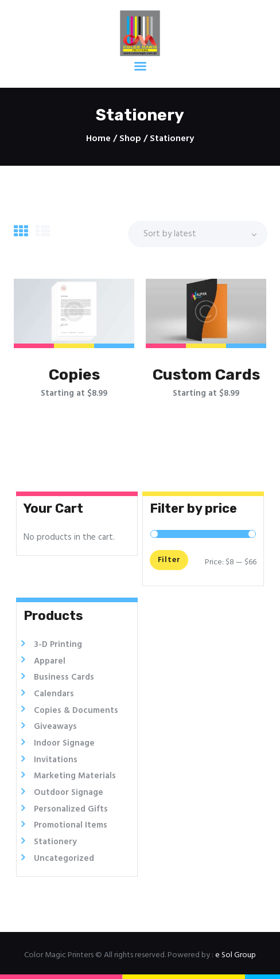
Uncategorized (64, 858)
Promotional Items (70, 825)
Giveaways (55, 727)
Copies (74, 374)
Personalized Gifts (71, 809)
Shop (130, 138)
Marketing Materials (75, 776)
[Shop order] (198, 234)
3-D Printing (58, 645)
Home (98, 139)
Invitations (55, 760)
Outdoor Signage (68, 792)
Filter (168, 560)
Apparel (49, 661)
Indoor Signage (64, 743)
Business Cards (64, 677)
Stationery (55, 842)
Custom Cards (206, 374)
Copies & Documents (76, 710)
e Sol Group (235, 955)
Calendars (54, 694)
